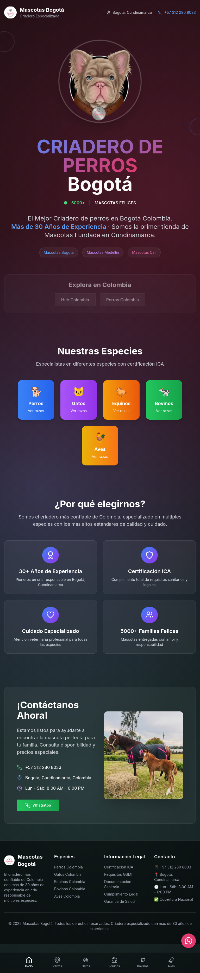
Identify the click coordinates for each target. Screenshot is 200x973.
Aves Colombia (67, 896)
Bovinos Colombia (69, 889)
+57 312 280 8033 (175, 867)
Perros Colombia (68, 867)
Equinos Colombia (69, 881)
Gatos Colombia (68, 874)
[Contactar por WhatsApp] (188, 940)
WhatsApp (38, 805)
